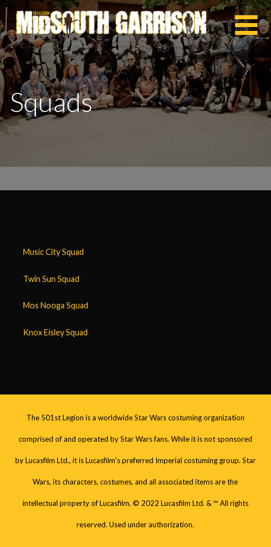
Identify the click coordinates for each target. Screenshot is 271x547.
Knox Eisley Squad (55, 332)
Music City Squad (53, 252)
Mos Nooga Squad (55, 305)
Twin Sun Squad (51, 279)
